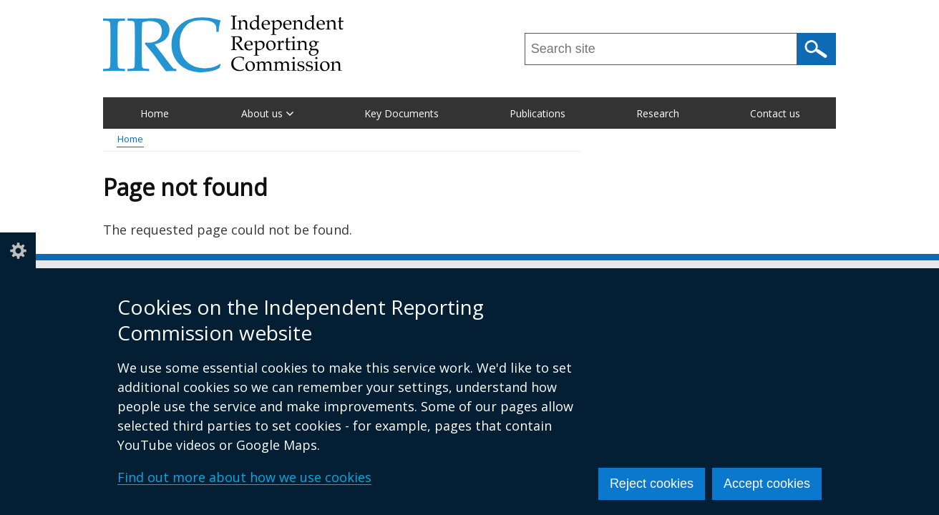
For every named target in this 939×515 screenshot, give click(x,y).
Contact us (775, 113)
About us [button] (267, 113)
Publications (537, 113)
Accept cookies (767, 483)
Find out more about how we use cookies (244, 477)
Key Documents (401, 113)
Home (154, 113)
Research (657, 113)
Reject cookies (652, 483)
